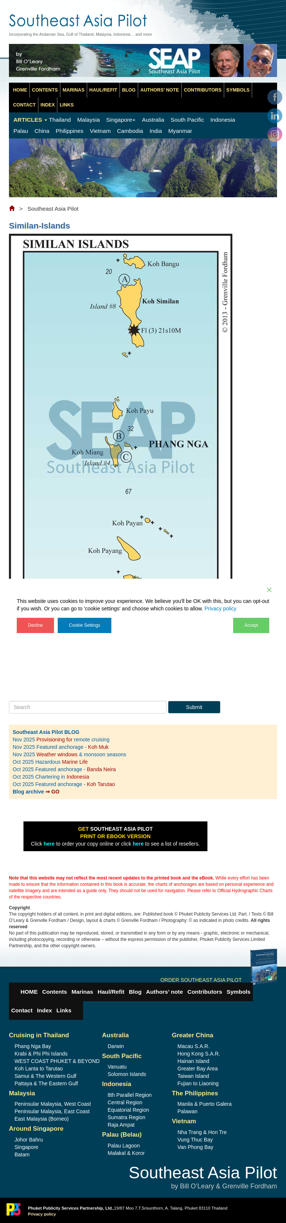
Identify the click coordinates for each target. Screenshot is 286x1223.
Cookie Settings (84, 625)
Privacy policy (220, 609)
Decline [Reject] (35, 625)
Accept (251, 625)
